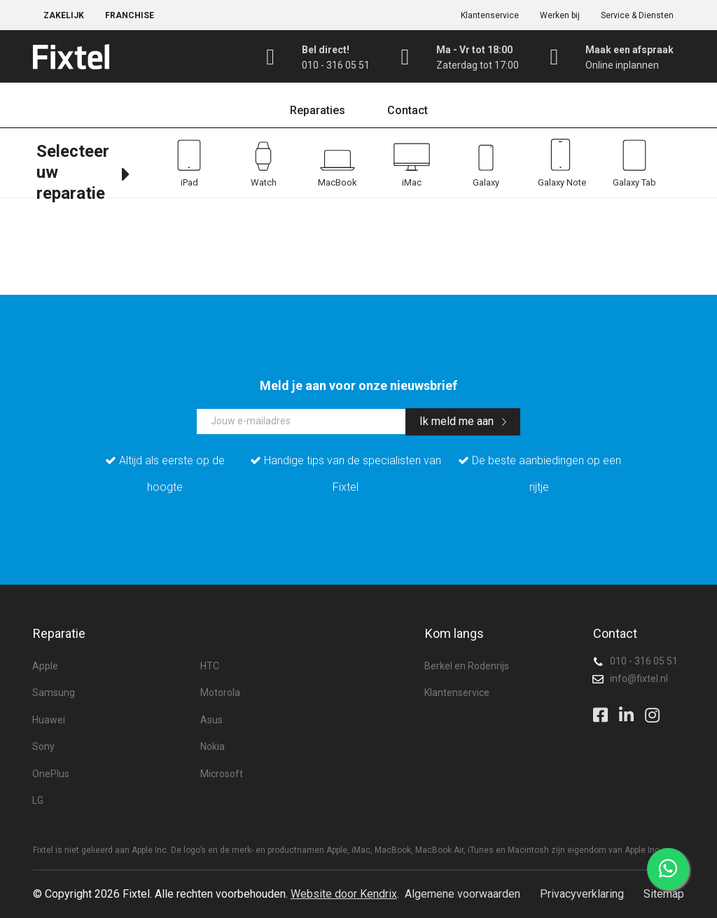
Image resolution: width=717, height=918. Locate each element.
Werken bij (560, 15)
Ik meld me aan (462, 421)
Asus (211, 719)
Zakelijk (63, 15)
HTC (209, 666)
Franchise (129, 15)
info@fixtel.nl (639, 678)
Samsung (53, 692)
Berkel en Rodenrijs (466, 666)
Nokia (212, 746)
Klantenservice (490, 15)
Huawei (48, 719)
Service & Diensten (637, 15)
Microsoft (221, 773)
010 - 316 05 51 (644, 661)
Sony (43, 746)
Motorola (220, 692)
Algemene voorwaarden (462, 893)
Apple (45, 666)
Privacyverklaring (582, 893)
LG (37, 800)
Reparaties (317, 110)
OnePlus (50, 773)
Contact (407, 110)
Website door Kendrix (344, 893)
